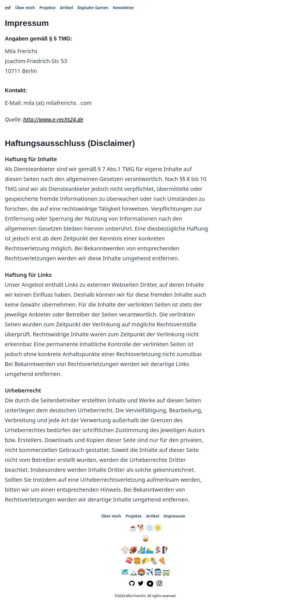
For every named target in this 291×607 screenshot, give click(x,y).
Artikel (66, 7)
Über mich (25, 7)
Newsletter (123, 7)
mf (8, 8)
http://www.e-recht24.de (53, 119)
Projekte (47, 7)
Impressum (174, 516)
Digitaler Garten (93, 7)
